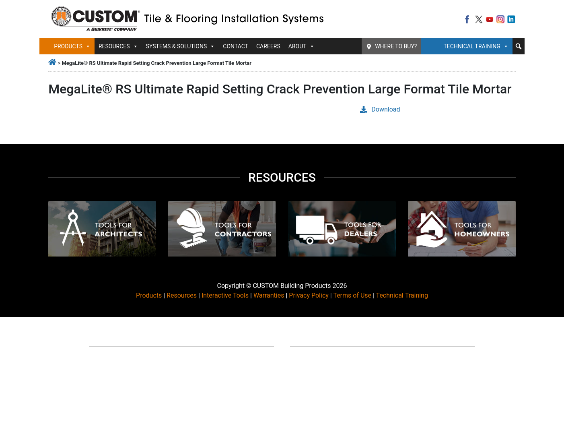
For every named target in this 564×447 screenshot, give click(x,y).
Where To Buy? (396, 46)
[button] (519, 46)
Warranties (268, 295)
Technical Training (475, 46)
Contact (235, 46)
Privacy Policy (309, 295)
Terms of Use (352, 295)
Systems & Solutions (180, 46)
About (301, 46)
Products (72, 46)
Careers (268, 46)
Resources (118, 46)
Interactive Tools (225, 295)
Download (380, 109)
